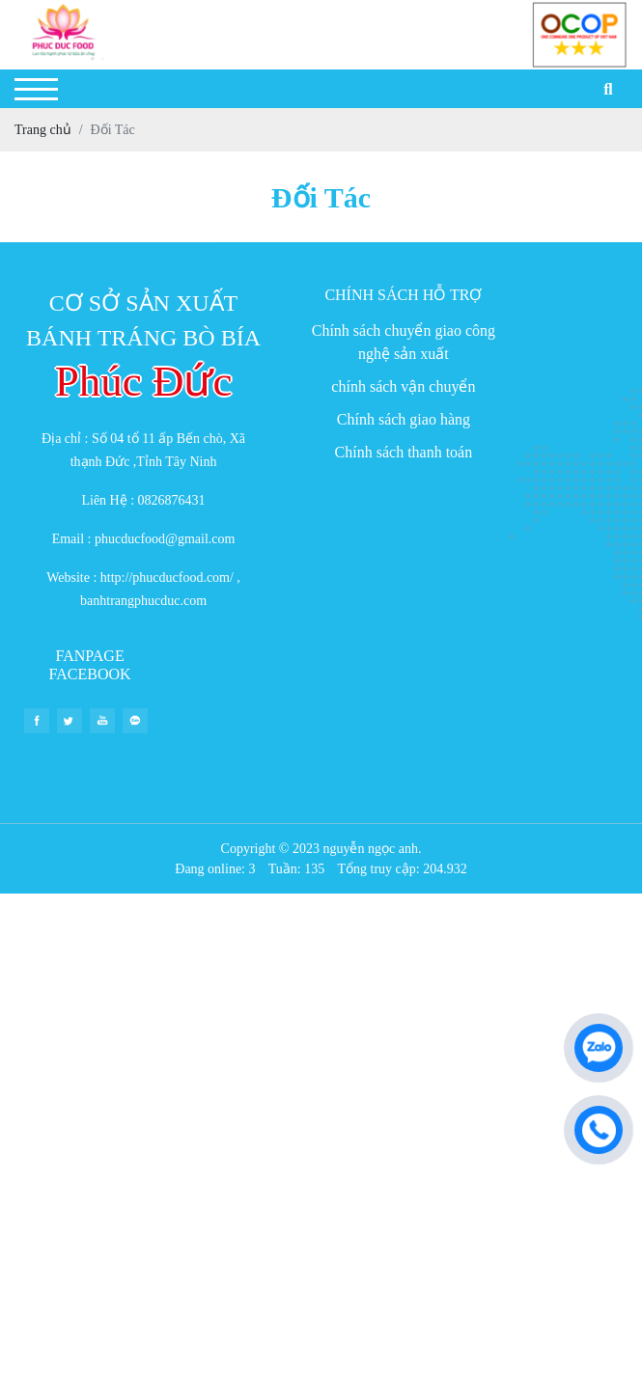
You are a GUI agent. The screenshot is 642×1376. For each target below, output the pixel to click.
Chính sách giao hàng (403, 419)
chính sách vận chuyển (403, 386)
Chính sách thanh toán (404, 452)
